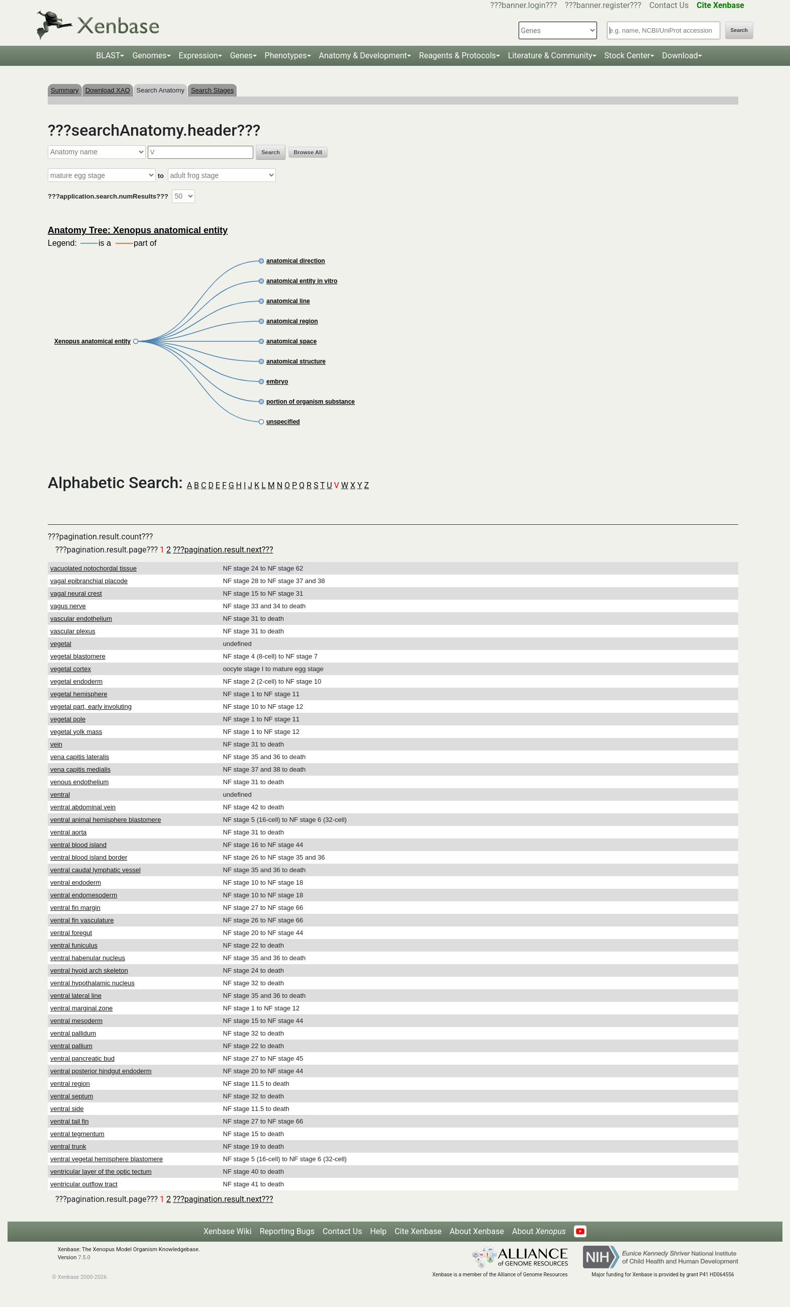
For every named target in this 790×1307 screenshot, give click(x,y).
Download (680, 55)
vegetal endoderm (76, 681)
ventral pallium (71, 1046)
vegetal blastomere (78, 656)
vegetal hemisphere (78, 694)
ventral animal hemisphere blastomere (105, 819)
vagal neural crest (76, 593)
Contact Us (669, 5)
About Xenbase (477, 1231)
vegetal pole (67, 719)
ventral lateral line (76, 995)
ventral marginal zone (81, 1008)
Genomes (149, 55)
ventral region (70, 1083)
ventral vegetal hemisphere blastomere (106, 1159)
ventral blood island (78, 845)
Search (739, 30)
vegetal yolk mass (76, 731)
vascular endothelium (81, 618)
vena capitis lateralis (79, 757)
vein (56, 744)
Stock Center (627, 55)
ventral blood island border (88, 857)
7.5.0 (84, 1257)
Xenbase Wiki (228, 1231)
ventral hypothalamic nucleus (92, 983)
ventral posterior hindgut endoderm (101, 1071)
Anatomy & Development (363, 55)
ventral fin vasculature (82, 920)
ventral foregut (71, 933)
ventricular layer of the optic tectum (101, 1171)
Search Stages (212, 90)
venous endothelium (79, 782)
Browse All (308, 152)
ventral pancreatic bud (82, 1058)
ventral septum (71, 1096)
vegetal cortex (70, 669)
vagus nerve (68, 606)
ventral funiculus (73, 945)
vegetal (60, 643)
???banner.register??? (603, 5)
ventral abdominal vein (83, 807)
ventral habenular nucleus (87, 958)
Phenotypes (286, 55)
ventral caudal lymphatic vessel (95, 870)
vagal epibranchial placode (89, 581)
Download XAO (107, 90)
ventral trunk (68, 1146)
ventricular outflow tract (84, 1184)
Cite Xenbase (418, 1231)
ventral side (66, 1108)
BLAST (108, 55)
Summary (65, 90)
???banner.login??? (523, 5)
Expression (198, 55)
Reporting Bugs (287, 1231)
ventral (60, 794)
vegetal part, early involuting (91, 706)
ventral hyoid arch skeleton (89, 970)
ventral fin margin (75, 907)
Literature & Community (550, 55)
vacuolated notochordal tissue (93, 568)
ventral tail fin (69, 1121)
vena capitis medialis (80, 769)
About (539, 1231)
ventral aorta (68, 832)
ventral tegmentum (77, 1134)
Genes (241, 55)
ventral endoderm (75, 882)
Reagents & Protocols (457, 55)
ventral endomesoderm (83, 895)
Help (378, 1231)
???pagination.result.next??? (223, 549)
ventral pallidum (73, 1033)
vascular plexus (72, 631)
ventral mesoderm (76, 1020)
